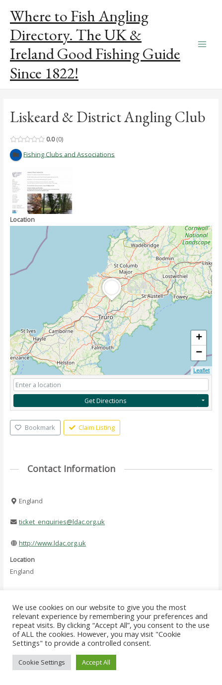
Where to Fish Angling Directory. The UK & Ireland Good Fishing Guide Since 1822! (95, 44)
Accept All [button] (96, 662)
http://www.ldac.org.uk (52, 543)
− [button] (199, 352)
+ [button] (199, 338)
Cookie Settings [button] (41, 662)
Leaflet (201, 370)
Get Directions (105, 400)
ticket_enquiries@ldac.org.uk (62, 521)
